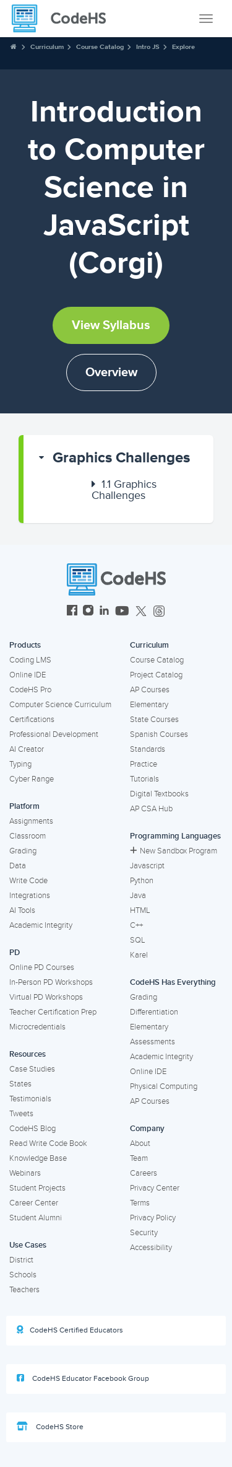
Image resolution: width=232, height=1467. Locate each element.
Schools (23, 1275)
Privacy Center (154, 1188)
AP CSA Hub (151, 809)
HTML (140, 910)
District (21, 1260)
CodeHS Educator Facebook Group (83, 1378)
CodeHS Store (50, 1427)
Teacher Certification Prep (53, 1012)
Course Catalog (100, 47)
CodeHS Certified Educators (70, 1330)
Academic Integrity (40, 925)
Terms (140, 1203)
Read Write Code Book (48, 1143)
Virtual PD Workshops (46, 997)
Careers (143, 1173)
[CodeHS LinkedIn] (104, 612)
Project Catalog (156, 675)
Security (144, 1233)
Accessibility (151, 1248)
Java (138, 896)
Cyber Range (31, 779)
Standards (147, 749)
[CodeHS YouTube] (122, 612)
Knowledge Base (38, 1158)
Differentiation (154, 1012)
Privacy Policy (153, 1218)
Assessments (152, 1042)
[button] (118, 458)
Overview (111, 372)
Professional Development (53, 734)
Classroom (27, 836)
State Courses (154, 720)
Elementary (149, 705)
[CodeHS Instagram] (88, 612)
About (140, 1143)
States (20, 1084)
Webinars (25, 1173)
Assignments (31, 821)
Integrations (29, 896)
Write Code (28, 881)
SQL (137, 940)
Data (17, 866)
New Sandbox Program (173, 851)
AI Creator (26, 749)
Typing (20, 764)
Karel (139, 955)
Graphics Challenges (121, 458)
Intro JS (148, 47)
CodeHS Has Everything (173, 982)
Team (139, 1158)
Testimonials (30, 1099)
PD (14, 952)
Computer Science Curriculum (60, 705)
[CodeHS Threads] (159, 612)
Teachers (24, 1290)
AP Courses (150, 690)
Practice (143, 764)
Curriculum (47, 47)
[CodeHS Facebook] (72, 612)
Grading (23, 851)
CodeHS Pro (30, 690)
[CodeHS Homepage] (63, 18)
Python (141, 881)
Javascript (147, 866)
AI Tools (22, 910)
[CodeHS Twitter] (141, 612)
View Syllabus (111, 325)
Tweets (21, 1114)
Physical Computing (163, 1086)
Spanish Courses (159, 734)
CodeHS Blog (32, 1129)
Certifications (31, 720)
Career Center (33, 1203)
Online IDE (27, 675)
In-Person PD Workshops (51, 982)
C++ (136, 925)
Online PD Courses (41, 967)
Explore (183, 47)
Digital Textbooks (159, 794)
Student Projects (37, 1188)
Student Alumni (35, 1218)
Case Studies (32, 1069)
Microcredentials (37, 1027)
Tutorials (144, 779)
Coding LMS (30, 660)
